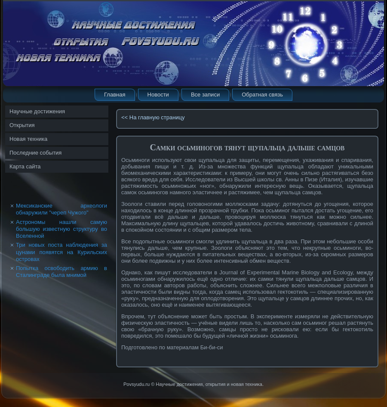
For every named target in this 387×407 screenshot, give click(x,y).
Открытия (22, 125)
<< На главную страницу (153, 117)
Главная (114, 94)
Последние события (35, 152)
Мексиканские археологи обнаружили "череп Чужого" (61, 209)
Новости (158, 94)
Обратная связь (262, 94)
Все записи (205, 94)
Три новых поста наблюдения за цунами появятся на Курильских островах (61, 252)
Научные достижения (37, 111)
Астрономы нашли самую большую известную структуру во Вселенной (61, 229)
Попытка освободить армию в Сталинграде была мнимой (61, 271)
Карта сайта (24, 166)
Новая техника (28, 139)
